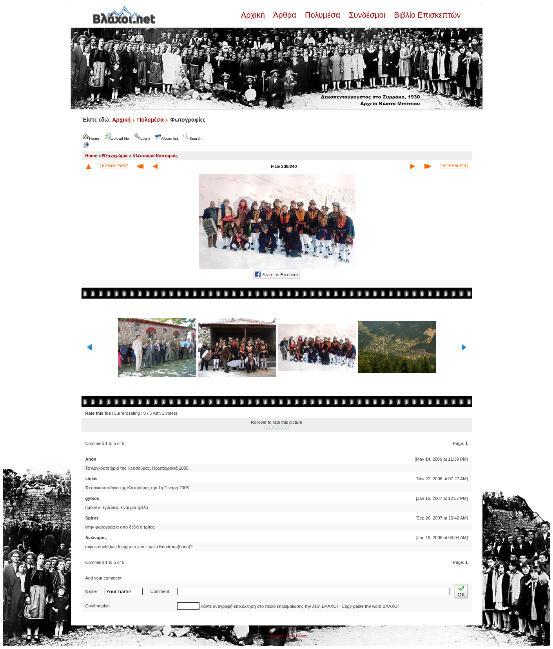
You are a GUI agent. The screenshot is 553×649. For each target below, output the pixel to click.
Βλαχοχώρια (115, 155)
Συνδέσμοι (367, 15)
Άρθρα (284, 15)
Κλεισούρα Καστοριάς (155, 155)
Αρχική (254, 15)
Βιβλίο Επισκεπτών (426, 15)
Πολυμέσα (322, 15)
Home (91, 155)
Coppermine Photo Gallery (286, 636)
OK (461, 591)
